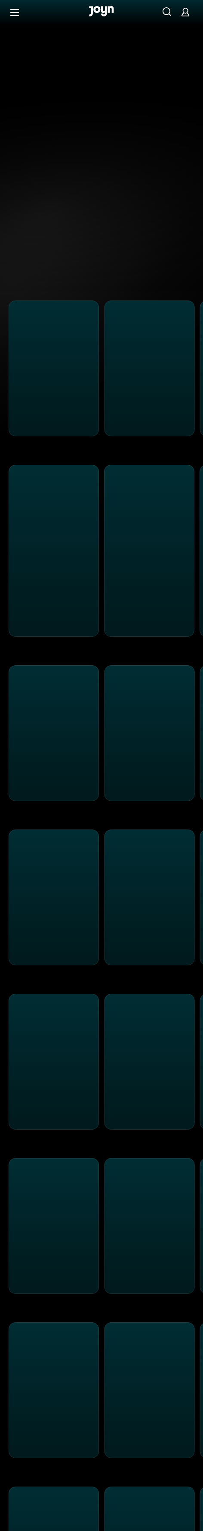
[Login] (185, 11)
